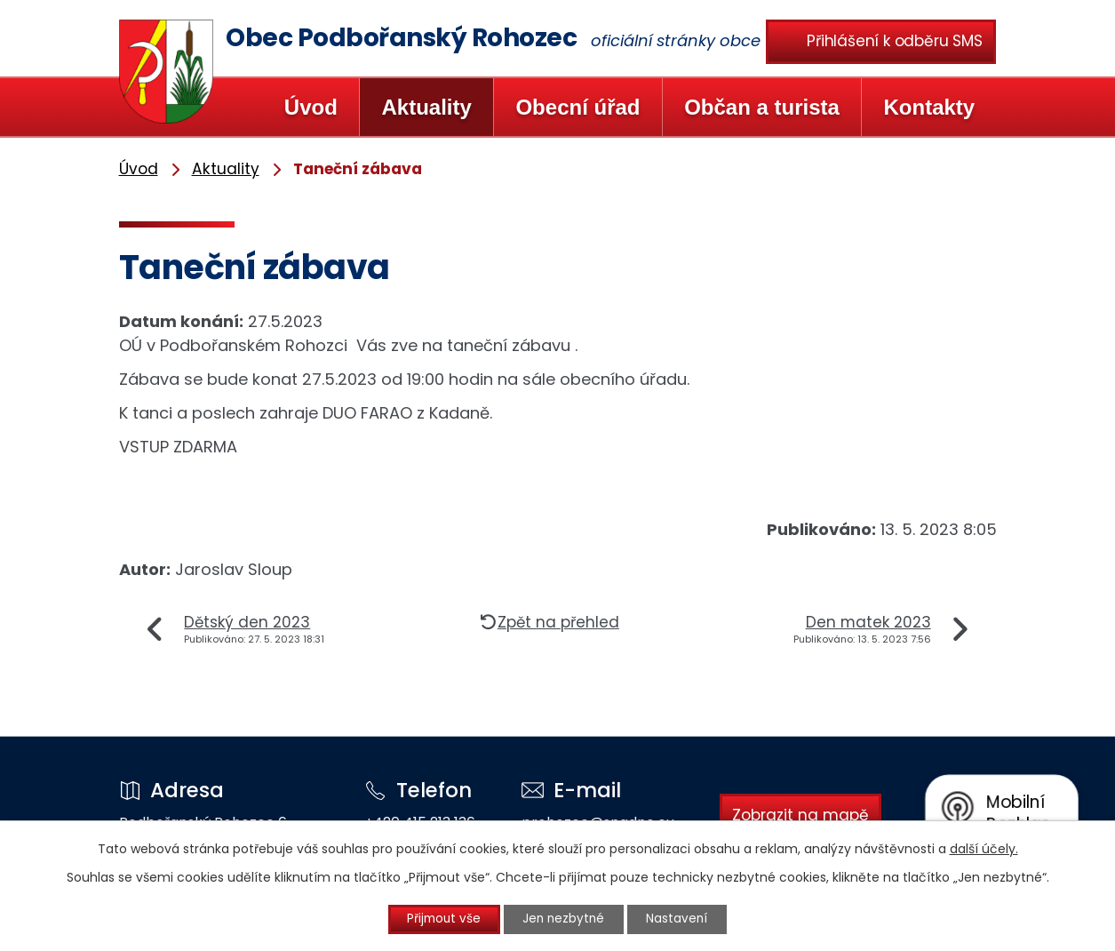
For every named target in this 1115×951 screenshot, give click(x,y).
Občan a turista (762, 107)
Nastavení (684, 919)
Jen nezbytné (564, 919)
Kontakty (929, 107)
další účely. (984, 848)
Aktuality (426, 107)
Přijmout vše (438, 919)
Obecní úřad (577, 107)
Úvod (311, 107)
